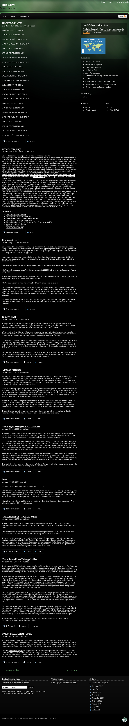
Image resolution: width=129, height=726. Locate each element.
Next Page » (71, 670)
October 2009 (97, 701)
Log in (112, 107)
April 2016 (95, 689)
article (27, 642)
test (5, 26)
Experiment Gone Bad (11, 240)
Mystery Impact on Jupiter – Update (17, 633)
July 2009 (95, 707)
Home (4, 16)
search (111, 2)
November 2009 (98, 698)
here (70, 377)
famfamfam (44, 718)
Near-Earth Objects (16, 651)
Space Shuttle (23, 523)
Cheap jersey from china (15, 226)
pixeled (25, 718)
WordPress (15, 718)
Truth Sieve (7, 4)
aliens (13, 16)
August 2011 (96, 692)
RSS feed (86, 33)
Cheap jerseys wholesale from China (19, 216)
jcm (5, 243)
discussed (42, 642)
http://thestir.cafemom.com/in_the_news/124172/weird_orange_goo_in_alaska (30, 283)
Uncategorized (24, 16)
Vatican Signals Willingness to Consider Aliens (21, 426)
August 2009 (96, 704)
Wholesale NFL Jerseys (14, 228)
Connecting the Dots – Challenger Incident (19, 559)
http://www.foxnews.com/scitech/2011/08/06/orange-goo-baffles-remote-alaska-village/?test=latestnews (39, 265)
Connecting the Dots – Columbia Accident (19, 516)
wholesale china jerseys (11, 148)
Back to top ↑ (53, 718)
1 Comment (10, 626)
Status (4, 479)
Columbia (31, 523)
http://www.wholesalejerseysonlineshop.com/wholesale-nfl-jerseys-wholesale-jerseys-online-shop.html (38, 175)
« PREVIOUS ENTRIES (10, 670)
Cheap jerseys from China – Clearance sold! (22, 218)
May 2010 (95, 695)
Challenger (15, 540)
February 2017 (97, 686)
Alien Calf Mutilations (11, 369)
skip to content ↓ (123, 2)
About (103, 2)
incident (22, 540)
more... (32, 141)
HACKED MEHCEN (12, 23)
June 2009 (96, 710)
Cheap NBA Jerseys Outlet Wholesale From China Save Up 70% (29, 222)
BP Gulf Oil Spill (9, 316)
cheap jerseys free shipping (16, 215)
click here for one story (29, 435)
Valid (114, 110)
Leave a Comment (12, 141)
